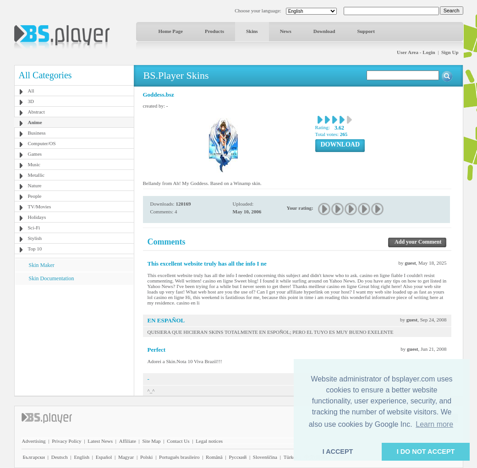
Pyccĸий (238, 457)
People (35, 196)
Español (104, 457)
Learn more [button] (434, 424)
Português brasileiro (179, 457)
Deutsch (59, 457)
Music (34, 164)
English (81, 457)
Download (324, 31)
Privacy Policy (66, 441)
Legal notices (209, 441)
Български (34, 457)
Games (35, 154)
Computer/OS (42, 143)
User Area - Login (416, 52)
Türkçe (291, 457)
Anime (35, 122)
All (31, 90)
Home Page (171, 31)
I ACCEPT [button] (338, 451)
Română (214, 457)
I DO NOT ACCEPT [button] (426, 451)
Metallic (36, 175)
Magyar (126, 457)
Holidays (37, 217)
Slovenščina (265, 457)
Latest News (100, 441)
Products (214, 31)
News (285, 31)
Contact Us (178, 441)
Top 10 (35, 248)
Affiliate (127, 441)
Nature (35, 185)
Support (366, 31)
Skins (252, 31)
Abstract (36, 111)
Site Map (151, 441)
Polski (146, 457)
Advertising (34, 441)
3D (31, 101)
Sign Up (450, 52)
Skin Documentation (51, 278)
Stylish (35, 238)
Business (37, 133)
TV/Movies (39, 206)
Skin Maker (42, 265)
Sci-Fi (34, 227)
